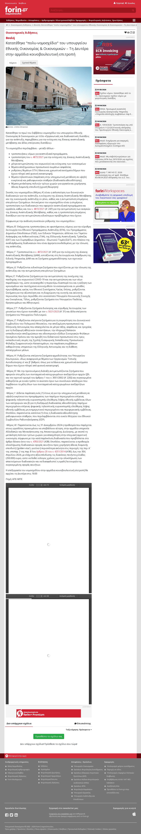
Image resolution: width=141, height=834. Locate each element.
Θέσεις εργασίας (109, 829)
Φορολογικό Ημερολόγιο (51, 776)
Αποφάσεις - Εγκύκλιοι (81, 762)
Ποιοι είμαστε (40, 829)
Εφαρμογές (82, 20)
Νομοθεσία (21, 20)
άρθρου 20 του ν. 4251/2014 (50, 451)
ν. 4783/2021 (37, 441)
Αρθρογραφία (48, 20)
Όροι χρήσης (10, 829)
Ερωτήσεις (117, 20)
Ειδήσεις (10, 20)
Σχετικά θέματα (29, 62)
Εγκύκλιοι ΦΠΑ (79, 786)
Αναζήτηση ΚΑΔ (113, 786)
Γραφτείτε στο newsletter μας (60, 814)
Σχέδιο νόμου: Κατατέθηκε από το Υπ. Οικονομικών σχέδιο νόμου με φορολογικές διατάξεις (113, 96)
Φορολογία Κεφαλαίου (83, 789)
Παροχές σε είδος (114, 769)
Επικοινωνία (11, 3)
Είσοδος (130, 3)
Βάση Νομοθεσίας (15, 766)
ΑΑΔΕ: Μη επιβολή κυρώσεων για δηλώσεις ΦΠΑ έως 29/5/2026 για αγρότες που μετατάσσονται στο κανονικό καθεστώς (114, 159)
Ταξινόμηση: (79, 729)
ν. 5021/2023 (52, 311)
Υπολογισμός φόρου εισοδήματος (121, 766)
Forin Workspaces (15, 779)
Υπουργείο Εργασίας (82, 793)
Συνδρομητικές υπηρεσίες (17, 762)
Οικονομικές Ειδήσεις (21, 25)
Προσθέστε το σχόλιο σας (48, 736)
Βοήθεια (22, 3)
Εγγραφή (119, 3)
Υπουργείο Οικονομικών (83, 766)
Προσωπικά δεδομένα (77, 829)
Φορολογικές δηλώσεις (17, 776)
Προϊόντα (21, 829)
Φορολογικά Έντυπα (49, 779)
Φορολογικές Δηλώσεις (99, 20)
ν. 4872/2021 (37, 157)
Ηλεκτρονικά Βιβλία (65, 20)
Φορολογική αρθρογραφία (18, 769)
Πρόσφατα (103, 80)
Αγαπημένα (45, 769)
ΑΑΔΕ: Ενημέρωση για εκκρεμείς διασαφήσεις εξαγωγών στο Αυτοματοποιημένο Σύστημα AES (111, 143)
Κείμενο (13, 62)
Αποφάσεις (34, 20)
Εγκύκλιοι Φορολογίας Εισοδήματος (88, 769)
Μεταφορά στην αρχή (17, 756)
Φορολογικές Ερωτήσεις (50, 773)
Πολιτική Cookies (94, 829)
